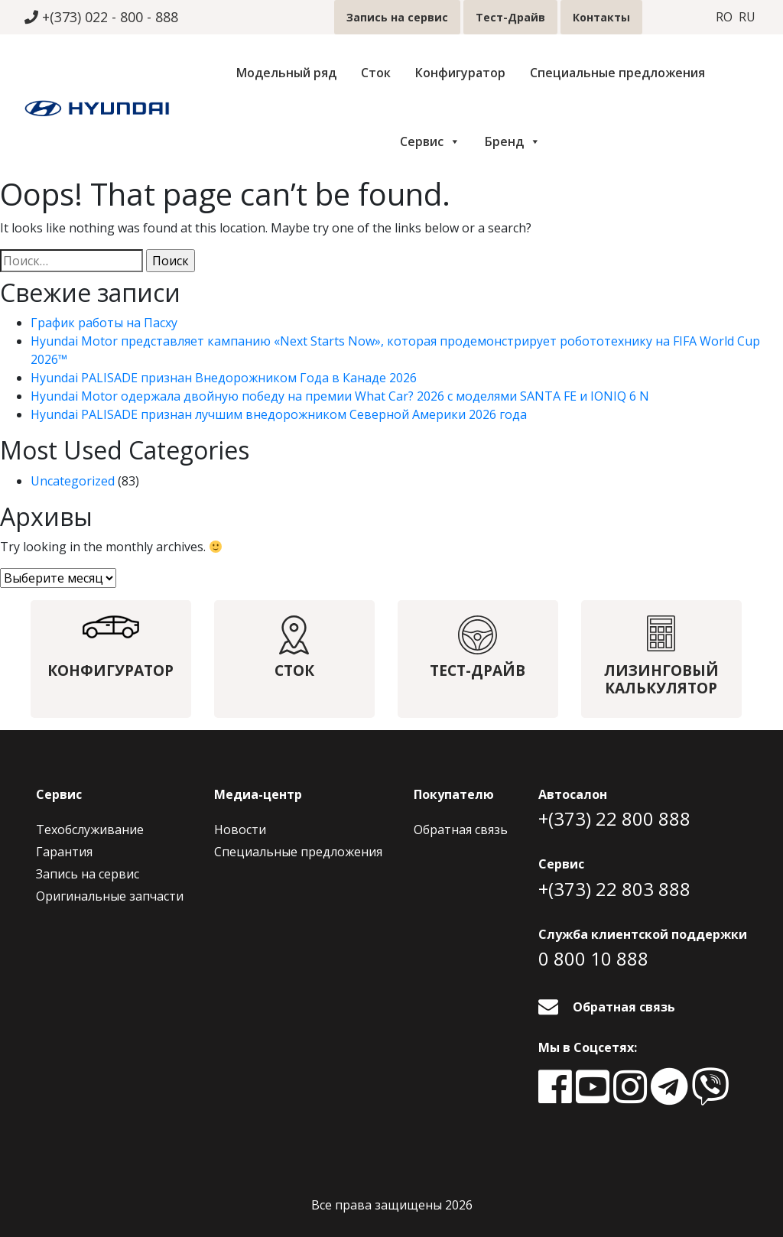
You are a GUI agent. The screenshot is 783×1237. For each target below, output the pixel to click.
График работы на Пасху (104, 322)
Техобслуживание (90, 829)
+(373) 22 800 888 (614, 818)
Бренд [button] (513, 141)
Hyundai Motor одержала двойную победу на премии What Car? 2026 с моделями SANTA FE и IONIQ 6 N (340, 396)
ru (747, 17)
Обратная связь (461, 829)
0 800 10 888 (593, 958)
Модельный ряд (286, 72)
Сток (376, 72)
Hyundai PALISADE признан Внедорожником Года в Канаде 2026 (224, 377)
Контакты (601, 17)
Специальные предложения (617, 72)
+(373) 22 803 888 (614, 888)
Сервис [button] (430, 141)
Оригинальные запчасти (110, 896)
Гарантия (64, 851)
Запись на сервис (397, 17)
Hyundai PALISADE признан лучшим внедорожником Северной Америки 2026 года (279, 414)
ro (724, 17)
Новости (240, 829)
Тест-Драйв (510, 17)
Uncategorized (73, 480)
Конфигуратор (460, 72)
